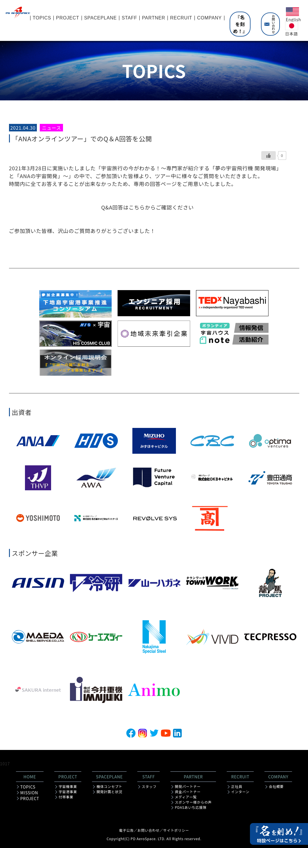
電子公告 (126, 830)
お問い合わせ (273, 24)
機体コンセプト (109, 786)
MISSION (29, 793)
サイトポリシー (176, 830)
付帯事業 (66, 797)
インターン (240, 791)
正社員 (236, 786)
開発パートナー (188, 786)
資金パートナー (188, 791)
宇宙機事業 (68, 786)
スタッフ (149, 786)
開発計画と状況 (109, 791)
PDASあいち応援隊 (190, 807)
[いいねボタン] (268, 155)
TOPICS (27, 787)
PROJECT (29, 798)
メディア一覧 (186, 797)
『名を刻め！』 (240, 24)
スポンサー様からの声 (193, 802)
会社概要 (276, 786)
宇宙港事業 (68, 791)
